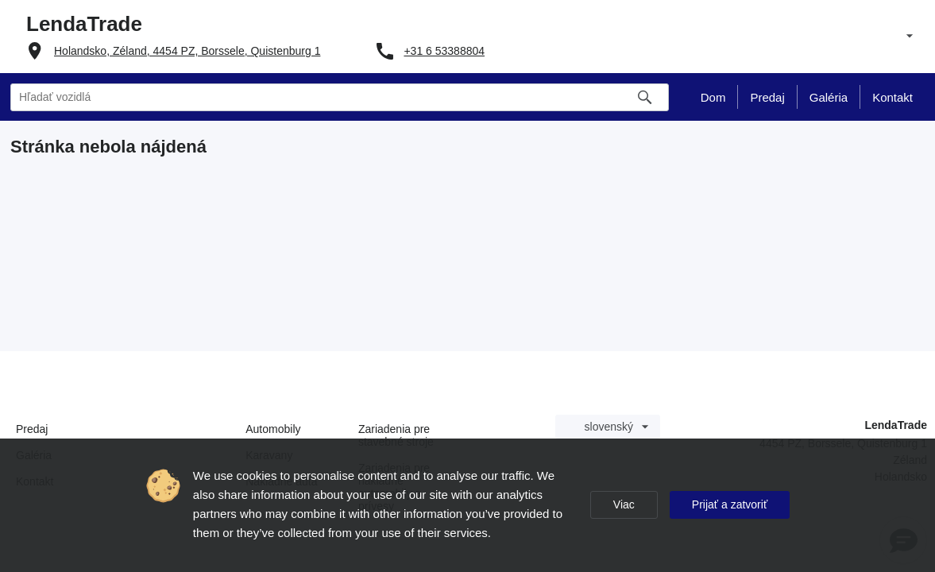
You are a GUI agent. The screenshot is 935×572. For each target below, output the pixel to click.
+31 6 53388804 (444, 50)
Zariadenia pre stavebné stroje (396, 435)
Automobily (272, 429)
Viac (624, 504)
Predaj (32, 429)
